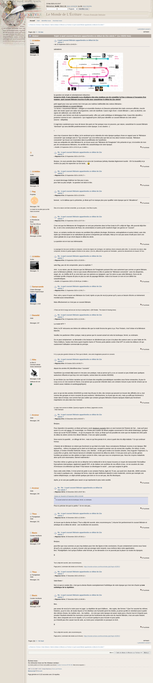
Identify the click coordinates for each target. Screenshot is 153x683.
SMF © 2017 (38, 669)
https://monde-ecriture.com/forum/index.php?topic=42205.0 (102, 566)
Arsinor (35, 415)
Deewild (35, 315)
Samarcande (38, 287)
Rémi (34, 217)
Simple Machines (46, 669)
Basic (34, 533)
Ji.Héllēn (36, 40)
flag (34, 191)
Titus (34, 514)
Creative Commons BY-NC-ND (65, 665)
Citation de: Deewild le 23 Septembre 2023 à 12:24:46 (68, 496)
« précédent (141, 29)
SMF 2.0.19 (31, 669)
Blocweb (39, 671)
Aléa (34, 360)
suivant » (148, 29)
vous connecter (72, 6)
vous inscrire (87, 6)
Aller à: (111, 652)
